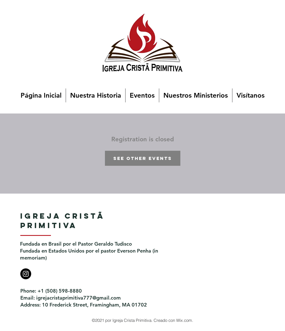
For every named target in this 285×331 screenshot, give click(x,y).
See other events (142, 158)
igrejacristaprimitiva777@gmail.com (78, 298)
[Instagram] (25, 273)
